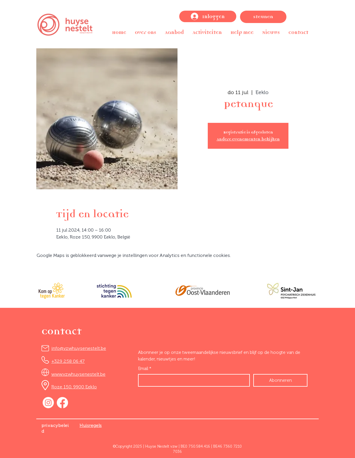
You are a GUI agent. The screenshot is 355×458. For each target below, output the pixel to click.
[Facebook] (62, 402)
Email (144, 369)
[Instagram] (48, 402)
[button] (145, 32)
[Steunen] (263, 17)
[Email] (192, 380)
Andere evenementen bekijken (248, 139)
